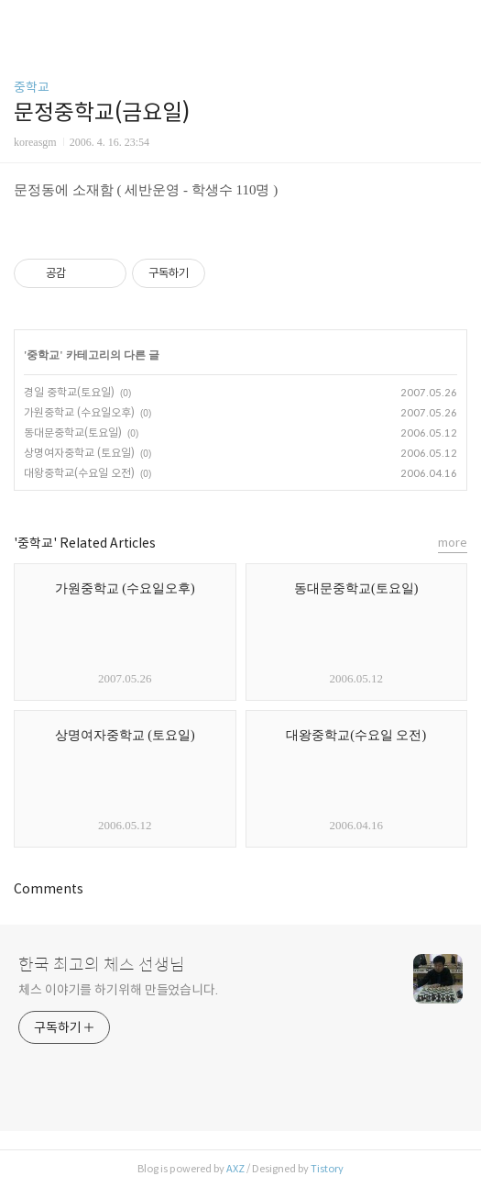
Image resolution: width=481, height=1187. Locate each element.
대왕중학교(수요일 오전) (79, 473)
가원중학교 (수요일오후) (79, 412)
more (452, 542)
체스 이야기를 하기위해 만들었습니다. (118, 990)
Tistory (327, 1168)
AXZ (235, 1168)
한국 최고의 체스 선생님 (101, 965)
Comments (48, 889)
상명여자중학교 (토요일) (79, 453)
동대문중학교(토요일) (73, 432)
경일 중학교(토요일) (69, 392)
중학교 (31, 87)
